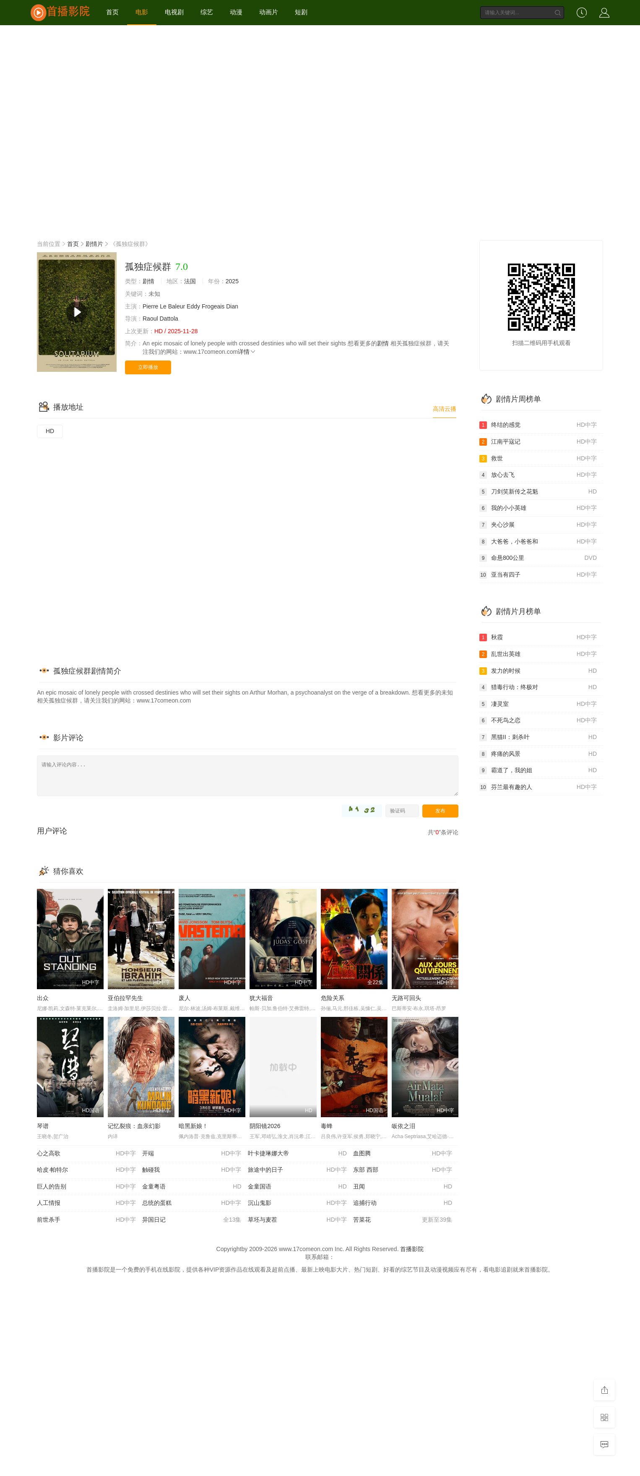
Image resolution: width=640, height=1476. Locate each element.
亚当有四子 (538, 575)
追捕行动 (402, 1203)
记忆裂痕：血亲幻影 (134, 1126)
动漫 (236, 12)
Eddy (193, 306)
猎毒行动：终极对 (538, 687)
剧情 (148, 281)
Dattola (168, 318)
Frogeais (213, 306)
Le (163, 306)
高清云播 (444, 408)
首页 (112, 12)
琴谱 (43, 1126)
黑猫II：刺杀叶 (538, 737)
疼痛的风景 (538, 754)
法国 (190, 281)
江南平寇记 (538, 442)
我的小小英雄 (538, 508)
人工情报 (86, 1203)
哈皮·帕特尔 (86, 1170)
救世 (538, 459)
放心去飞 (538, 475)
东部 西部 (402, 1170)
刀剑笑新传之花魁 (538, 492)
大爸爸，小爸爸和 (538, 542)
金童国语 (297, 1187)
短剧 (301, 12)
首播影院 (412, 1249)
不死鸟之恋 (538, 720)
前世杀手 (86, 1220)
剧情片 (94, 243)
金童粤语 (191, 1187)
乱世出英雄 (538, 654)
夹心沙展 (538, 525)
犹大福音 (261, 998)
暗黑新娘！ (193, 1126)
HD (50, 431)
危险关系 (332, 998)
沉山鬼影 (297, 1203)
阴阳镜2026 (265, 1126)
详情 (247, 351)
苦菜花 (402, 1220)
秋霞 (538, 637)
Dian (232, 306)
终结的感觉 (538, 425)
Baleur (176, 306)
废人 (184, 998)
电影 (141, 12)
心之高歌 (86, 1153)
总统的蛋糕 (191, 1203)
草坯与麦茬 (297, 1220)
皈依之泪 (403, 1126)
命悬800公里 (538, 558)
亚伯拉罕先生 (125, 998)
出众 (43, 998)
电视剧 (174, 12)
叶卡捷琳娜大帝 (297, 1153)
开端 (191, 1153)
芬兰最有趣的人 (538, 787)
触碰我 (191, 1170)
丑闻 (402, 1187)
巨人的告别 (86, 1187)
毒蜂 (327, 1126)
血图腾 (402, 1153)
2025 (232, 281)
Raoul (150, 318)
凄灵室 (538, 704)
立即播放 (148, 367)
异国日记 (191, 1220)
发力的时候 (538, 671)
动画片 (268, 12)
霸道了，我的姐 (538, 770)
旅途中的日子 (297, 1170)
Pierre (150, 306)
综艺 (206, 12)
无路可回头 (406, 998)
